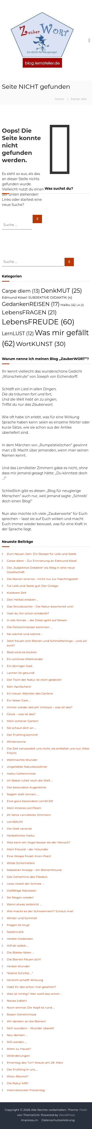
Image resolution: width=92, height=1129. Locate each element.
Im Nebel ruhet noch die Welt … (30, 780)
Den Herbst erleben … (23, 599)
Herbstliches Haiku (21, 835)
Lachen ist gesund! (21, 673)
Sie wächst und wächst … (25, 634)
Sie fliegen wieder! (20, 897)
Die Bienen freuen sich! (24, 959)
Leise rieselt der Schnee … (25, 883)
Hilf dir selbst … (18, 945)
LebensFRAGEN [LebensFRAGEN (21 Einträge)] (29, 312)
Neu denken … (17, 1035)
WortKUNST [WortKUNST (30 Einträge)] (41, 343)
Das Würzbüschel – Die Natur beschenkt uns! (40, 606)
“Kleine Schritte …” (20, 973)
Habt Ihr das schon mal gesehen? (31, 987)
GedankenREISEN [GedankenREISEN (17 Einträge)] (31, 304)
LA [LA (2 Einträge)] (80, 305)
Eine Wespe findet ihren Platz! (29, 856)
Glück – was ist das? (21, 714)
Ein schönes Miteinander (25, 659)
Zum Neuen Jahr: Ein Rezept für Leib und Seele (41, 554)
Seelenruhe (15, 932)
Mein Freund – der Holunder (27, 849)
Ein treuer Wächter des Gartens (30, 693)
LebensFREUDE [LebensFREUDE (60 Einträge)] (38, 322)
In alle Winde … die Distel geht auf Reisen (37, 620)
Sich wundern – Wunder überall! (30, 1028)
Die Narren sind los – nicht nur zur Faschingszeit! (42, 579)
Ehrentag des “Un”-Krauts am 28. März (35, 1062)
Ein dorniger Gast (20, 666)
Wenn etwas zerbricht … (24, 904)
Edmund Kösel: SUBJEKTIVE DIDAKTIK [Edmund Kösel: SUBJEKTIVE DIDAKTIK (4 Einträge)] (37, 297)
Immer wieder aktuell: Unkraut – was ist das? (40, 707)
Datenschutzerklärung (58, 1120)
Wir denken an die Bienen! (26, 1021)
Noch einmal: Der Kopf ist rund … (31, 1007)
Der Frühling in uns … (22, 1069)
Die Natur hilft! (17, 1083)
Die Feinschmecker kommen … (29, 627)
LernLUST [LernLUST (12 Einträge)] (18, 333)
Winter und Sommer (22, 918)
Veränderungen (18, 1055)
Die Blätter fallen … (20, 952)
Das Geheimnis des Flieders (27, 877)
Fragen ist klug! (18, 925)
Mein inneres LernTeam (24, 808)
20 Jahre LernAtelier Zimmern (29, 815)
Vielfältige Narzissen (22, 890)
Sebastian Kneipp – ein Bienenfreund (34, 870)
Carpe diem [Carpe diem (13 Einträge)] (21, 291)
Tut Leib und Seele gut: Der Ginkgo (32, 586)
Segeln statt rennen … (23, 794)
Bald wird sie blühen (22, 652)
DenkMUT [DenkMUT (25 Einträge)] (61, 290)
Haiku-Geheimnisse (21, 773)
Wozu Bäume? (17, 1076)
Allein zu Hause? (19, 1049)
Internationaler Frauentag (26, 1090)
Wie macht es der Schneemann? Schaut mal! (40, 911)
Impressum (29, 1120)
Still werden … (17, 1042)
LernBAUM (15, 822)
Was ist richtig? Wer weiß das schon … (34, 994)
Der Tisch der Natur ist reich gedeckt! (34, 679)
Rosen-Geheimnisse (21, 1014)
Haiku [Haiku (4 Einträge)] (68, 305)
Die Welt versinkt (19, 828)
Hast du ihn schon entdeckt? (28, 613)
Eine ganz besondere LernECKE (30, 801)
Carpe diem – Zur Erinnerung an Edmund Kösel (42, 561)
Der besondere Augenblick (26, 787)
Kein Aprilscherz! (19, 686)
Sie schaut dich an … (21, 728)
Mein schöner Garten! (23, 721)
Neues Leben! (17, 1000)
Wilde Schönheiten (21, 863)
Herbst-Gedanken (20, 939)
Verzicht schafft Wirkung (25, 980)
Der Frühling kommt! (22, 735)
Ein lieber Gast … (19, 700)
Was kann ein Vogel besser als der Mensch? (39, 842)
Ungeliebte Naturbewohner (27, 766)
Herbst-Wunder (18, 966)
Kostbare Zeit (16, 592)
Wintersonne (16, 741)
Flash (83, 1110)
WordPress (67, 1115)
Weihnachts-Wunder (22, 760)
